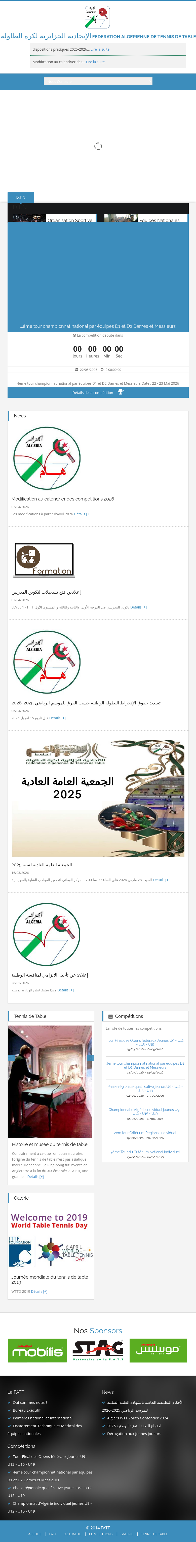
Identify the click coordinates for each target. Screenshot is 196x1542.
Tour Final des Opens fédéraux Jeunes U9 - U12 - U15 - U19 (145, 1042)
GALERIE (127, 1534)
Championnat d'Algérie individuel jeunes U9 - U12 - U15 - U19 (145, 1112)
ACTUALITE (72, 1534)
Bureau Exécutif (27, 1410)
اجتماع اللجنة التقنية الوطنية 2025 (134, 1425)
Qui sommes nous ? (30, 1402)
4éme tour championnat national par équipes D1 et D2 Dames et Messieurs (145, 1065)
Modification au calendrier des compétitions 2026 (63, 498)
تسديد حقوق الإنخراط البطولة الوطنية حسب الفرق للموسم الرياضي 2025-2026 (86, 702)
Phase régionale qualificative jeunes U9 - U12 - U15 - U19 (145, 1088)
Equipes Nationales (159, 220)
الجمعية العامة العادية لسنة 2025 (42, 864)
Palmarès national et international (42, 1417)
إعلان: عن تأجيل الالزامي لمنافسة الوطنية (50, 975)
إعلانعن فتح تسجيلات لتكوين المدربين (46, 592)
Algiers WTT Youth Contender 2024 (137, 1417)
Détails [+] (82, 514)
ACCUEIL (35, 1534)
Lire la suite (99, 49)
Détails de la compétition (98, 392)
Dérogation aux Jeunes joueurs (134, 1433)
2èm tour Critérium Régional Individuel (145, 1133)
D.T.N (20, 197)
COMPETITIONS (101, 1534)
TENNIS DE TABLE (154, 1534)
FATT (53, 1534)
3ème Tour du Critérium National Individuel (145, 1152)
